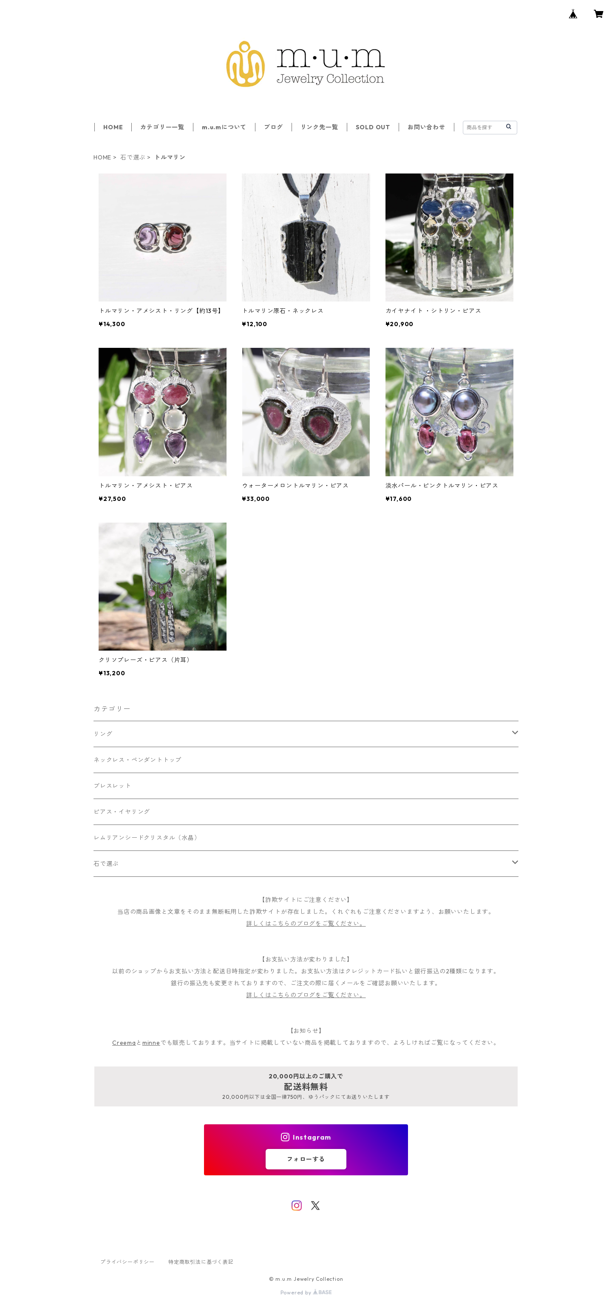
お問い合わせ (426, 127)
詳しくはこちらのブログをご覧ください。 (306, 923)
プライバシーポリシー (127, 1262)
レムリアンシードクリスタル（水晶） (147, 838)
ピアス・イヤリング (122, 812)
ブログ (273, 127)
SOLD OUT (373, 127)
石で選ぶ (132, 157)
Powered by (306, 1292)
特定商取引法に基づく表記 (201, 1262)
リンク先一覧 (319, 127)
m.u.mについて (224, 127)
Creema (124, 1042)
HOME (113, 127)
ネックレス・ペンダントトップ (137, 760)
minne (151, 1042)
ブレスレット (112, 786)
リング (103, 734)
